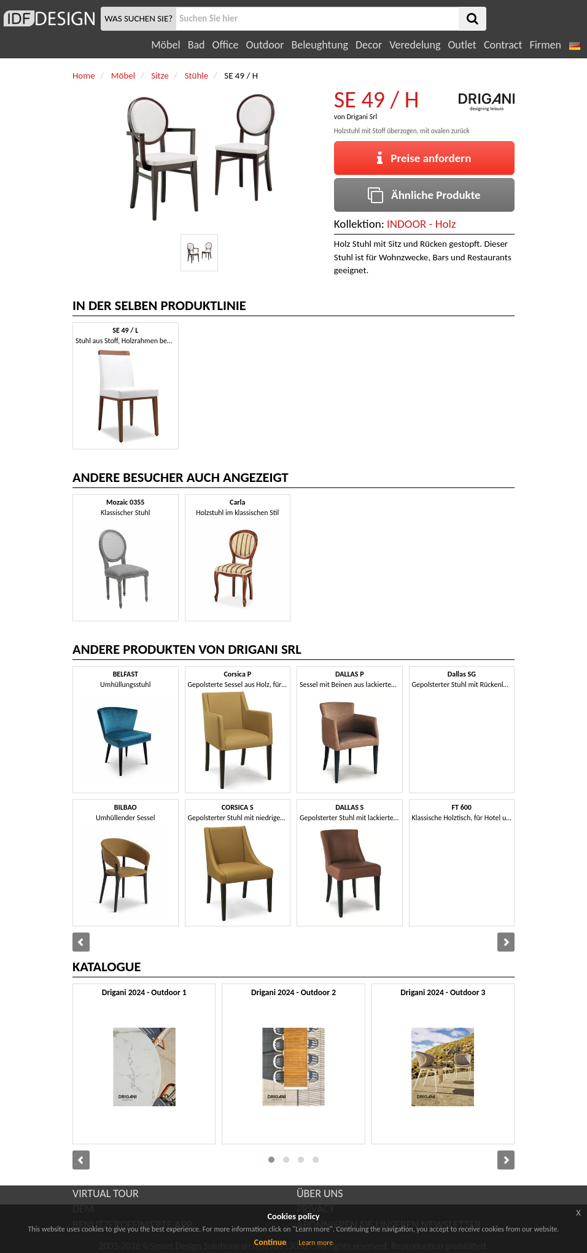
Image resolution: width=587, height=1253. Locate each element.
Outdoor (265, 45)
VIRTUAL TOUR (105, 1193)
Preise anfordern (424, 158)
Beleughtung (319, 45)
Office (225, 45)
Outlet (462, 45)
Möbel (165, 45)
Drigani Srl (361, 116)
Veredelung (414, 45)
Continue (270, 1242)
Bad (196, 45)
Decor (369, 45)
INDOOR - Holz (421, 224)
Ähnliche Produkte (424, 195)
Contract (503, 45)
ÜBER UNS (320, 1193)
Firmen (545, 45)
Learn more (315, 1242)
